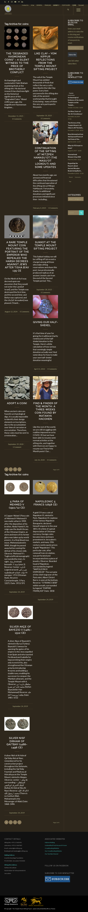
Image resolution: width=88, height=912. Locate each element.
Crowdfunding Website (52, 848)
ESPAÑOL (39, 5)
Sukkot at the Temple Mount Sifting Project (45, 245)
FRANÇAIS (48, 5)
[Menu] (78, 10)
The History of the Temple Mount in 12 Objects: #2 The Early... (75, 125)
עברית (32, 5)
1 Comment (17, 447)
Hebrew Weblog (50, 842)
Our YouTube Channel (51, 854)
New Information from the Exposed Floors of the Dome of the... (75, 136)
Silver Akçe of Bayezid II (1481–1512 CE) (20, 629)
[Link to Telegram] (18, 1)
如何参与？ (56, 5)
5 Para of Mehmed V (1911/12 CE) (17, 504)
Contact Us (25, 5)
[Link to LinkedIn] (22, 1)
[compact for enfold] (8, 10)
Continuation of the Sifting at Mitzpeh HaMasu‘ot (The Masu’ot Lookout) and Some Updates (45, 157)
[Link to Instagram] (12, 1)
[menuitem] (25, 5)
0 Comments (17, 119)
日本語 (74, 5)
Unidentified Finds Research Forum (56, 845)
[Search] (68, 10)
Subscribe (72, 55)
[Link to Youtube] (15, 1)
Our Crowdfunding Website (53, 851)
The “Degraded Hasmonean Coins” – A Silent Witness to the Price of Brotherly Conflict (17, 63)
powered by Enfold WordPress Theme (44, 908)
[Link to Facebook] (8, 1)
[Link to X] (5, 1)
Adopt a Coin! (17, 403)
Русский (81, 5)
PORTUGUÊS (66, 5)
